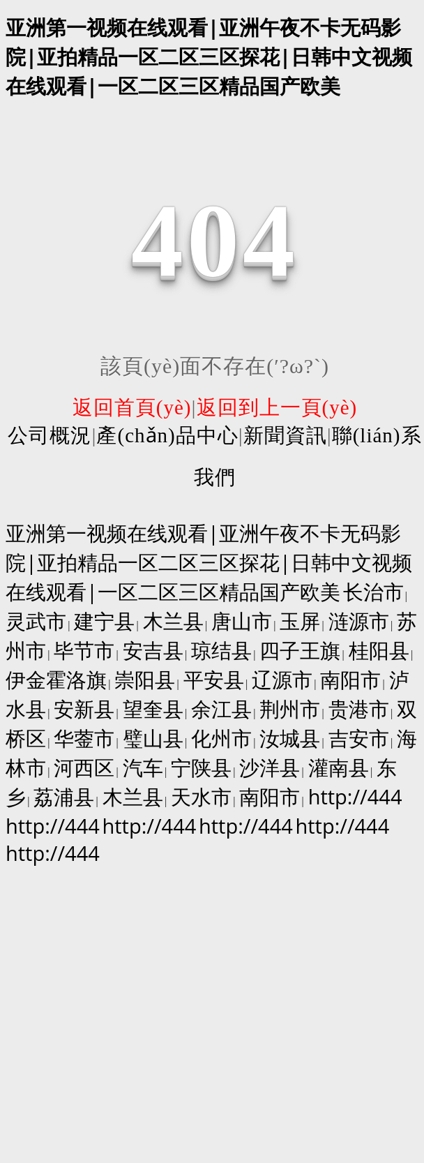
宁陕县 (201, 767)
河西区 (84, 767)
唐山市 (241, 620)
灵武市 (36, 620)
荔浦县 (63, 796)
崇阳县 (144, 679)
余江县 (221, 708)
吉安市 (358, 737)
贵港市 (358, 708)
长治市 (373, 591)
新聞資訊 (285, 435)
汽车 (143, 767)
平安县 (213, 679)
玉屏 (300, 620)
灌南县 (338, 767)
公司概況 (49, 435)
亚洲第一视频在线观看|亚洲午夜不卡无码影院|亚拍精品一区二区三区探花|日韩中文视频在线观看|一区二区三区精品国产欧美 (209, 56)
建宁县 (104, 620)
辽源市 (282, 679)
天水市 (201, 796)
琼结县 (221, 649)
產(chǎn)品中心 (167, 435)
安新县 (84, 708)
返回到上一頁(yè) (277, 407)
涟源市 (358, 620)
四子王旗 (299, 649)
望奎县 (153, 708)
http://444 (355, 796)
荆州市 (289, 708)
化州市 (221, 737)
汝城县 (289, 737)
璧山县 (153, 737)
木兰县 (173, 620)
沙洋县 (269, 767)
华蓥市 (84, 737)
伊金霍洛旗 (56, 679)
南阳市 (350, 679)
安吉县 (153, 649)
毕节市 (84, 649)
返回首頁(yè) (132, 407)
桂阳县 (379, 649)
